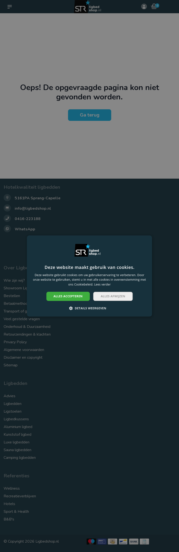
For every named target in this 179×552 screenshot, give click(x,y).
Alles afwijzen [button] (113, 296)
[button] (89, 308)
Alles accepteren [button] (68, 296)
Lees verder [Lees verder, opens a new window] (102, 284)
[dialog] (89, 276)
